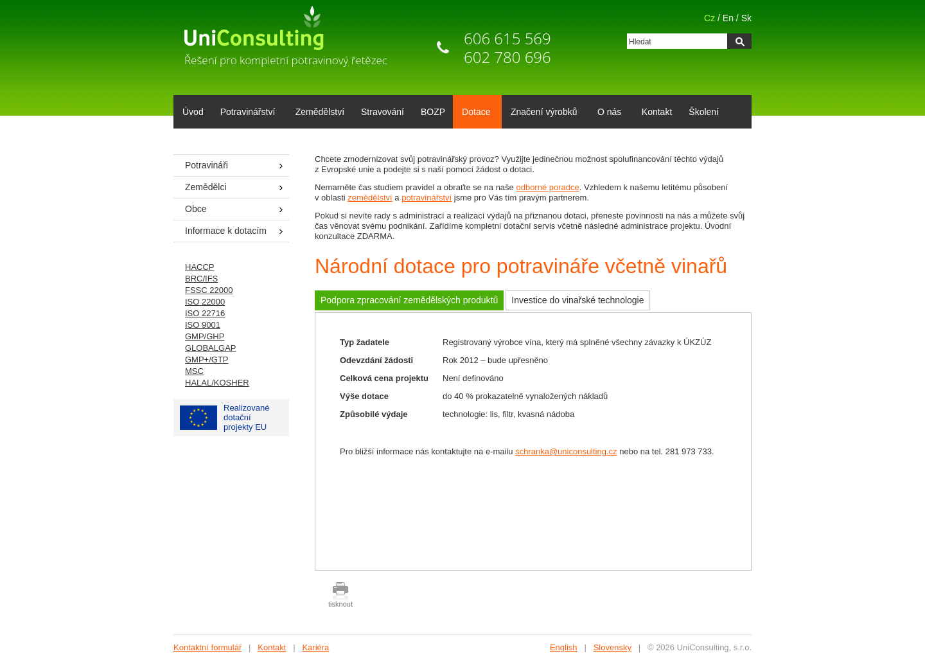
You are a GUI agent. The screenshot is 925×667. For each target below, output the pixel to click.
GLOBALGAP (210, 348)
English (563, 647)
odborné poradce (547, 187)
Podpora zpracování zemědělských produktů (409, 300)
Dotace (474, 113)
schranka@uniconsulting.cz (566, 451)
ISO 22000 (205, 302)
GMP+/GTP (207, 359)
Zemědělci (206, 187)
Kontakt (657, 112)
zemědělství (370, 197)
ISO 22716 (205, 313)
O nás (607, 113)
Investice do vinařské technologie (577, 300)
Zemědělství (319, 112)
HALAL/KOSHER (217, 382)
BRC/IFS (201, 278)
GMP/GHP (204, 336)
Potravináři (206, 165)
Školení (704, 112)
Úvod (193, 112)
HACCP (200, 267)
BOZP (433, 112)
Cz (709, 18)
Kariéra (315, 647)
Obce (195, 209)
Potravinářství (245, 113)
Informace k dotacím (226, 231)
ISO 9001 (202, 325)
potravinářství (426, 197)
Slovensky (612, 647)
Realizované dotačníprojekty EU (225, 417)
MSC (194, 371)
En (728, 18)
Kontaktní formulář (207, 647)
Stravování (382, 112)
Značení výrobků (542, 113)
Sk (746, 18)
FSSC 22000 (209, 290)
